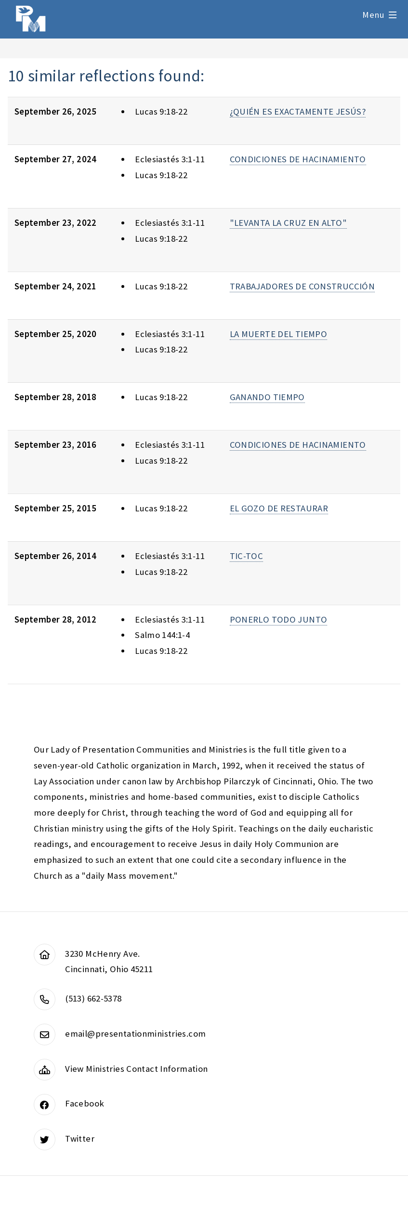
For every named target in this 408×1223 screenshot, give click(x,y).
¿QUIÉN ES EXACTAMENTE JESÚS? (298, 111)
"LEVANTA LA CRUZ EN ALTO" (288, 222)
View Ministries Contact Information (136, 1068)
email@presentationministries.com (135, 1033)
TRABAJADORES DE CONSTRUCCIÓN (302, 286)
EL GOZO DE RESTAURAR (279, 508)
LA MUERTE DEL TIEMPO (278, 333)
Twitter (79, 1138)
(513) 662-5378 (93, 998)
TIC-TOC (246, 555)
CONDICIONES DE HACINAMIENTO (298, 159)
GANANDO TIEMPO (267, 397)
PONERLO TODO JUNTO (279, 619)
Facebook (84, 1103)
